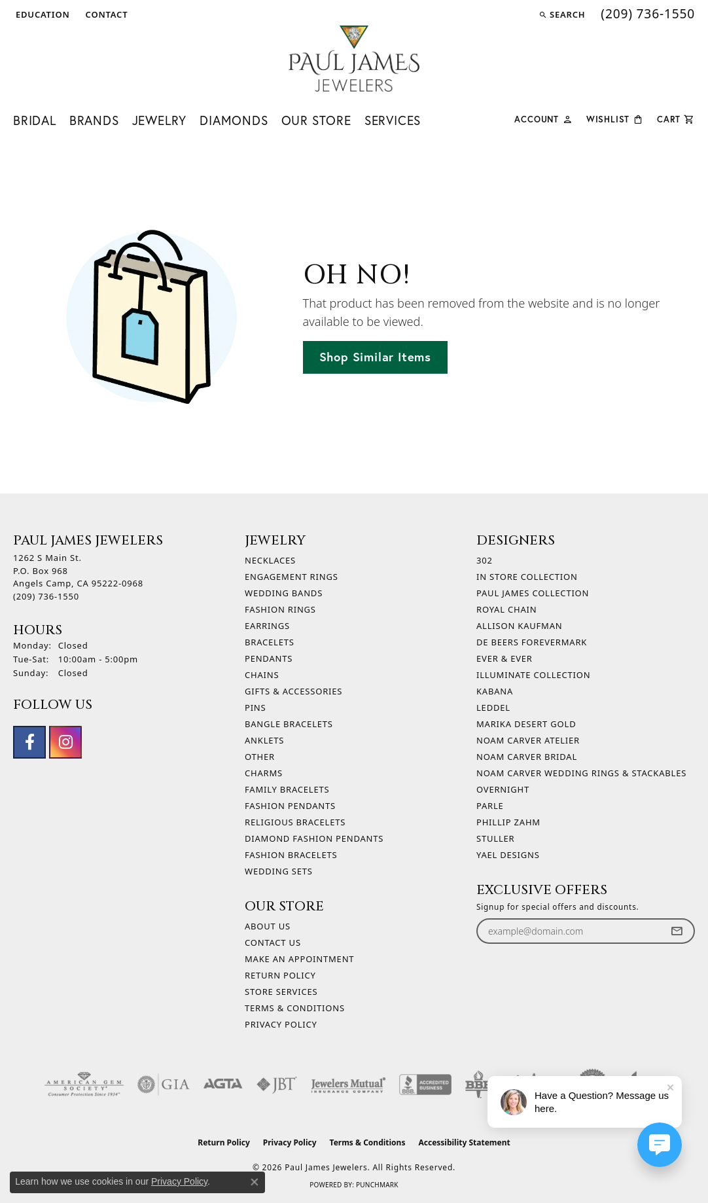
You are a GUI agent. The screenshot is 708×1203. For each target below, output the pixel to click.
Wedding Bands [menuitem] (284, 593)
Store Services (281, 991)
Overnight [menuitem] (502, 789)
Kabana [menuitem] (494, 691)
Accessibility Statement (464, 1142)
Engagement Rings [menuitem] (291, 577)
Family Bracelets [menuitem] (287, 789)
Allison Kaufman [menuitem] (519, 626)
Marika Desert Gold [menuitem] (526, 724)
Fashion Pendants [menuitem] (290, 806)
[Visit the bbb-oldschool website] (478, 1084)
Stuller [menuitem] (495, 838)
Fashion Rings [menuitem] (280, 609)
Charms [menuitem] (264, 773)
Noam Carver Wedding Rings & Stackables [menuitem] (581, 773)
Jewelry (159, 120)
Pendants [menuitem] (268, 658)
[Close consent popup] (254, 1182)
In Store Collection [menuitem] (527, 577)
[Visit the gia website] (163, 1084)
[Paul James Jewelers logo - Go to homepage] (354, 59)
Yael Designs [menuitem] (508, 855)
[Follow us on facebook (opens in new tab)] (29, 742)
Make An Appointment (299, 959)
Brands (94, 120)
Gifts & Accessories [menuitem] (293, 691)
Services (392, 120)
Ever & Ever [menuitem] (504, 658)
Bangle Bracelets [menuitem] (289, 724)
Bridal (34, 120)
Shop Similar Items (375, 357)
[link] (105, 14)
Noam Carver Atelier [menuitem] (528, 740)
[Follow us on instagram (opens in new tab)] (65, 742)
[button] (41, 14)
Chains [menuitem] (262, 675)
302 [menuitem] (484, 560)
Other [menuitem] (260, 757)
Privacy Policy (281, 1024)
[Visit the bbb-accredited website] (425, 1084)
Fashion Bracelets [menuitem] (291, 855)
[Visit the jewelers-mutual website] (348, 1084)
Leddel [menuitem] (493, 707)
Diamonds (234, 120)
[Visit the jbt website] (277, 1084)
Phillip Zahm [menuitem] (508, 822)
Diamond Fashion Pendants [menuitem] (314, 838)
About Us (268, 926)
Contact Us (273, 942)
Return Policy (280, 975)
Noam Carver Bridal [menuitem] (526, 757)
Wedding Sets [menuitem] (279, 871)
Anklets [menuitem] (264, 740)
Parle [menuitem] (490, 806)
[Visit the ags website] (84, 1084)
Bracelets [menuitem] (269, 642)
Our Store (316, 120)
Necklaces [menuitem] (270, 560)
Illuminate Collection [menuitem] (533, 675)
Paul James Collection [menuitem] (532, 593)
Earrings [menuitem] (267, 626)
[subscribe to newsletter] (677, 931)
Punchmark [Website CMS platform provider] (377, 1184)
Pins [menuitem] (255, 707)
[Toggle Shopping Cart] (676, 118)
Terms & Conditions (295, 1008)
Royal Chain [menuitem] (506, 609)
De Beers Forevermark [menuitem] (531, 642)
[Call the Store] (46, 596)
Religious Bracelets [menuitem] (295, 822)
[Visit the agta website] (223, 1084)
